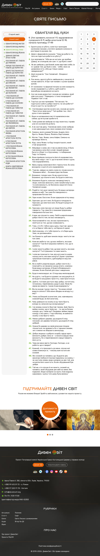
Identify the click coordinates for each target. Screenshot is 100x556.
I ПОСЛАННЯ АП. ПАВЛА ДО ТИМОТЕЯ (14, 107)
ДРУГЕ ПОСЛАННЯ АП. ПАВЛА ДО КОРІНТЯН (15, 72)
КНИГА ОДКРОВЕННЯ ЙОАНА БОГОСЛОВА (14, 167)
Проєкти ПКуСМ (7, 537)
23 (88, 68)
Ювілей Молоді (87, 8)
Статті (45, 8)
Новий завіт (14, 39)
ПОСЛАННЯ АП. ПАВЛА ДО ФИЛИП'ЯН (15, 87)
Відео (4, 524)
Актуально (36, 8)
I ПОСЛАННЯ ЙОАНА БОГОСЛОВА (14, 147)
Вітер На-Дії (19, 521)
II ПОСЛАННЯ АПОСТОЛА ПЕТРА (13, 142)
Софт (66, 8)
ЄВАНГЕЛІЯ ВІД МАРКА (15, 47)
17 (87, 59)
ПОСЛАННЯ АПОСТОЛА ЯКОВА (15, 132)
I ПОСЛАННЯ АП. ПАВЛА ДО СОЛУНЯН (14, 97)
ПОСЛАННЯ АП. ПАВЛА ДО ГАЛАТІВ (15, 77)
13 (81, 54)
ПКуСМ (27, 8)
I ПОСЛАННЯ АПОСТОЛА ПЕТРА (13, 137)
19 (81, 63)
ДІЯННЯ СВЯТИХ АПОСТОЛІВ (12, 57)
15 (94, 54)
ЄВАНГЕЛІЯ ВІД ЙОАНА (15, 53)
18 (94, 59)
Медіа (59, 8)
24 (94, 68)
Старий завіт (14, 34)
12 (94, 49)
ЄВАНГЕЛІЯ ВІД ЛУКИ (14, 50)
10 (81, 49)
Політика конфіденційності (50, 546)
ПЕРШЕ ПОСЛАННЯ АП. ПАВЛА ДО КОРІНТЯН (15, 67)
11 (87, 49)
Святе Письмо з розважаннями (26, 519)
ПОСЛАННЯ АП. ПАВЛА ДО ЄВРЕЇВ (15, 127)
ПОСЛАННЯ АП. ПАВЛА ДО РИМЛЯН (15, 62)
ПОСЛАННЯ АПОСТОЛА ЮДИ (15, 162)
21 (94, 63)
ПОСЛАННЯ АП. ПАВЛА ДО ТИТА (15, 117)
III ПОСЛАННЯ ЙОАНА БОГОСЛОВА (14, 157)
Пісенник (18, 513)
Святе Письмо (74, 8)
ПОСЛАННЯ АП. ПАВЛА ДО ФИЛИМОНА (15, 122)
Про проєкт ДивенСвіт (10, 534)
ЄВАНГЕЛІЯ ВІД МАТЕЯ (15, 44)
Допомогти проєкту (50, 410)
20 (88, 63)
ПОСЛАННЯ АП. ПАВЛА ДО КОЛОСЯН (15, 92)
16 (81, 59)
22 (81, 68)
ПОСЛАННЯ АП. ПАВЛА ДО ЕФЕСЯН (15, 82)
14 (87, 54)
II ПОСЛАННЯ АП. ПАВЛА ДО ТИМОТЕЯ (14, 112)
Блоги (52, 8)
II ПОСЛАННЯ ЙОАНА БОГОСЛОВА (14, 152)
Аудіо (4, 521)
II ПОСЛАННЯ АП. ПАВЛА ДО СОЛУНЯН (14, 102)
